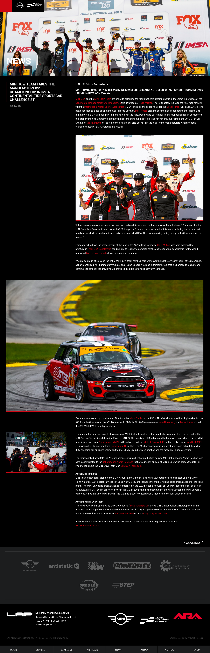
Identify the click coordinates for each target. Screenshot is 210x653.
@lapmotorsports (139, 505)
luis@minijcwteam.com (155, 513)
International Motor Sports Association (104, 106)
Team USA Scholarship (99, 249)
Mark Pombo (136, 418)
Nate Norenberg (167, 422)
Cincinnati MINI (118, 446)
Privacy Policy (61, 637)
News (25, 59)
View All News (192, 538)
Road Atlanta (145, 102)
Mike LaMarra (94, 122)
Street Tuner (172, 106)
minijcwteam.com (124, 513)
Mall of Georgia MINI (154, 442)
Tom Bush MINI (194, 442)
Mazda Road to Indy (96, 253)
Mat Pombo (141, 110)
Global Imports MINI (108, 442)
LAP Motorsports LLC (17, 637)
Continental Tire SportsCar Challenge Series (98, 102)
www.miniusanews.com (88, 525)
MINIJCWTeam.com (131, 465)
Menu (6, 6)
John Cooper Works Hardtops (118, 461)
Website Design (177, 637)
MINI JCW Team (102, 98)
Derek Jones (186, 422)
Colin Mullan (163, 245)
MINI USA (80, 98)
